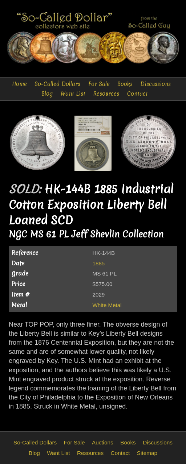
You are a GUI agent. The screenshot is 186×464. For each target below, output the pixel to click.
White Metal (107, 305)
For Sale (99, 84)
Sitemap (147, 453)
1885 (99, 263)
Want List (72, 94)
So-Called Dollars (57, 84)
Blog (47, 94)
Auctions (102, 442)
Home (19, 84)
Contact (137, 94)
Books (125, 84)
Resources (106, 94)
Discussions (155, 84)
